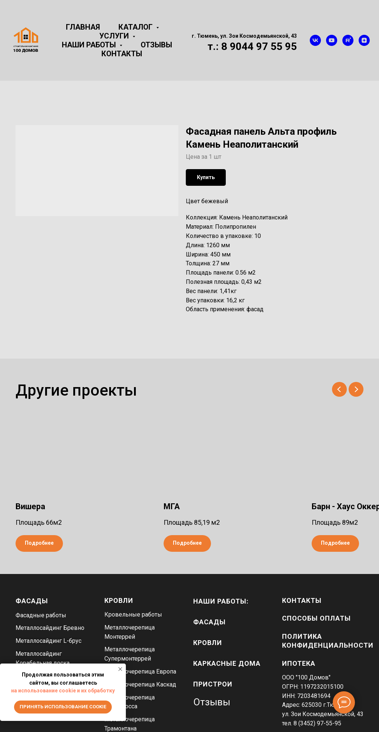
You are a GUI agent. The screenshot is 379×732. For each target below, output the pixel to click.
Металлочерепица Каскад (140, 684)
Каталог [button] (136, 27)
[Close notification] (120, 669)
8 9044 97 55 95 (259, 46)
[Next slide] (356, 389)
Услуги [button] (115, 35)
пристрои (212, 684)
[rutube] (347, 40)
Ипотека (298, 663)
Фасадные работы (41, 615)
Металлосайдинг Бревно (50, 627)
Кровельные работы (133, 614)
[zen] (364, 40)
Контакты (121, 53)
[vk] (315, 40)
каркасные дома (227, 663)
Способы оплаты (316, 618)
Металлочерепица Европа (140, 671)
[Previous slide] (339, 389)
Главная (83, 27)
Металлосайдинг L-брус (48, 640)
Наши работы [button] (90, 44)
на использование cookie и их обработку (63, 691)
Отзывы (156, 44)
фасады (209, 622)
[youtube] (331, 40)
